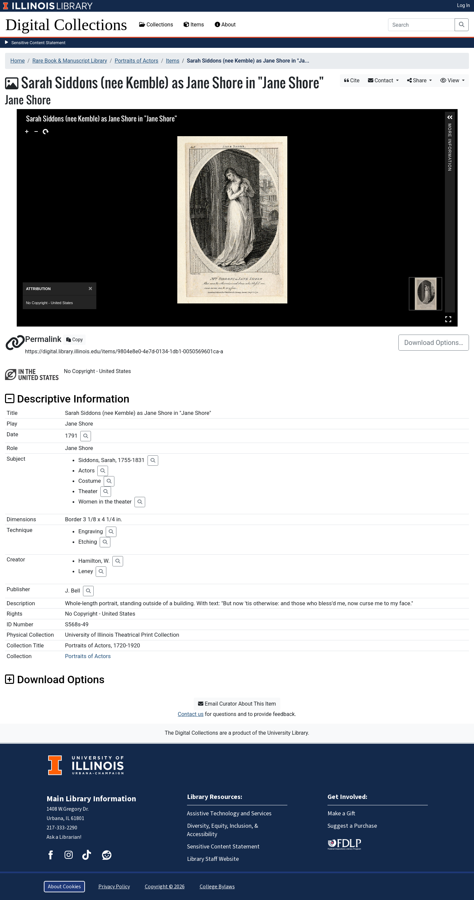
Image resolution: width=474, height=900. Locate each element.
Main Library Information (91, 799)
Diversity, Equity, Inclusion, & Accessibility (222, 830)
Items (194, 24)
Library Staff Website (213, 859)
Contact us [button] (191, 714)
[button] (450, 117)
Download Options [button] (54, 679)
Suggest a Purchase (352, 826)
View (450, 80)
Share (417, 80)
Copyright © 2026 (165, 886)
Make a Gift (341, 813)
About (225, 24)
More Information (449, 126)
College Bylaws (217, 886)
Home (17, 61)
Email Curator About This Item (237, 704)
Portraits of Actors (137, 61)
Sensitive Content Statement (38, 42)
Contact (381, 80)
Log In (463, 5)
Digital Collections (66, 24)
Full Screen (448, 319)
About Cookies (64, 886)
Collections (156, 24)
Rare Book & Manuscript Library (69, 61)
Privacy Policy (114, 886)
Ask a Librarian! (63, 837)
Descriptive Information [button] (67, 398)
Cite (352, 80)
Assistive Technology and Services (229, 813)
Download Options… (433, 343)
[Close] (90, 288)
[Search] (421, 24)
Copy (74, 339)
